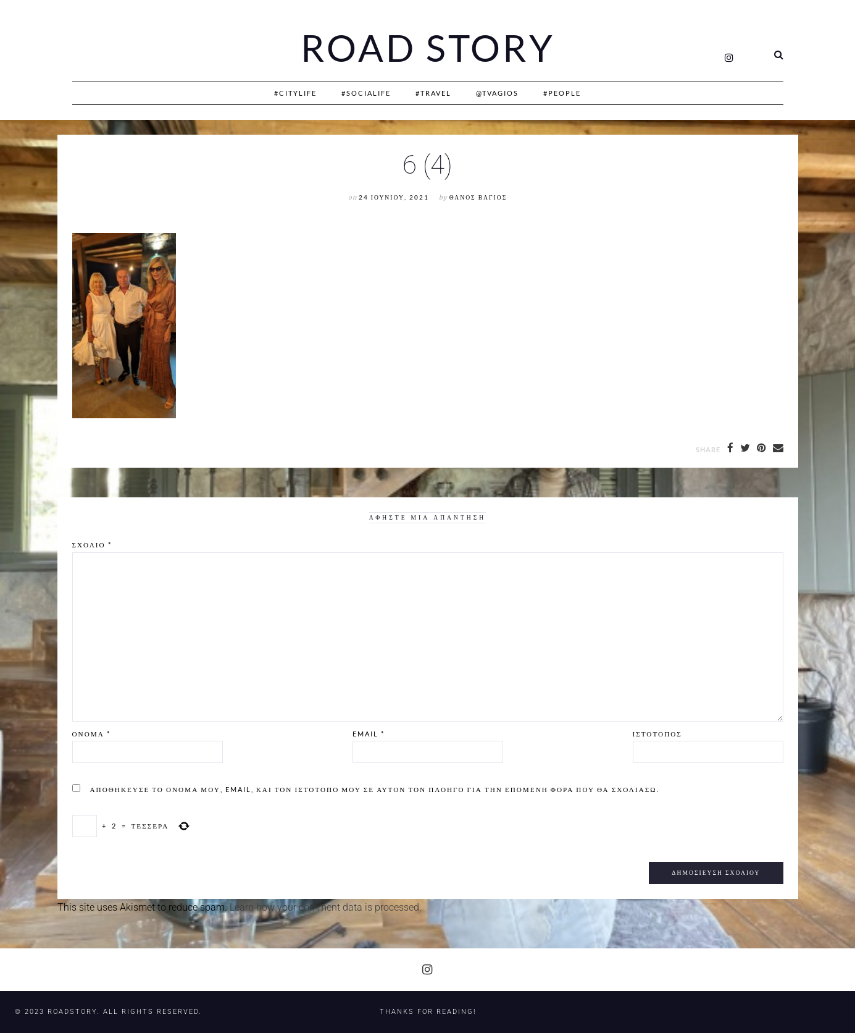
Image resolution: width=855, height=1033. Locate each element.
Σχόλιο (92, 545)
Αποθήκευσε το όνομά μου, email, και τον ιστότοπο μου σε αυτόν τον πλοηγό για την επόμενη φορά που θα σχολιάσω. (374, 789)
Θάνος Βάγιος (478, 197)
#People (562, 93)
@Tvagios (497, 93)
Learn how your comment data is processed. (326, 907)
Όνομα (91, 734)
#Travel (433, 93)
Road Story (428, 48)
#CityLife (295, 93)
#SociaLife (366, 93)
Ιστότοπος (657, 734)
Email (368, 734)
